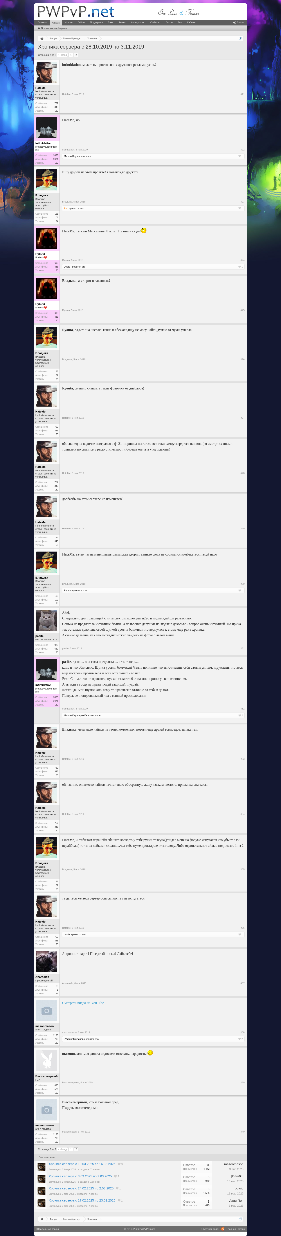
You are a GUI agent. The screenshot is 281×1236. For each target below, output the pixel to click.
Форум (55, 23)
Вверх (241, 1229)
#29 (243, 528)
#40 (243, 1131)
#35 (243, 869)
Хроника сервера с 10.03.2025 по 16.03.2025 (82, 1164)
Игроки (68, 22)
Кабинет (191, 22)
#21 (243, 94)
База (110, 22)
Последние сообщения (52, 28)
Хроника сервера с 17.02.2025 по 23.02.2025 (82, 1200)
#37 (243, 983)
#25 (243, 310)
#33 (243, 759)
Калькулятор (138, 22)
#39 (243, 1082)
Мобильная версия (47, 1229)
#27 (243, 417)
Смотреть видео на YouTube (83, 1003)
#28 (243, 473)
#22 (243, 149)
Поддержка (96, 22)
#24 (243, 260)
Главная (42, 22)
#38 (243, 1032)
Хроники (95, 1169)
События (155, 22)
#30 (243, 584)
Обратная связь (210, 1229)
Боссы (169, 22)
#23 (243, 201)
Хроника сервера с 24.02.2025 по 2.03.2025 (81, 1188)
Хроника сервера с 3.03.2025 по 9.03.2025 (80, 1176)
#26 (243, 359)
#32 (243, 708)
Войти (238, 22)
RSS (222, 1229)
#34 (243, 814)
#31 (243, 648)
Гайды (81, 22)
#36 (243, 928)
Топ (180, 22)
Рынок (122, 22)
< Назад (62, 55)
